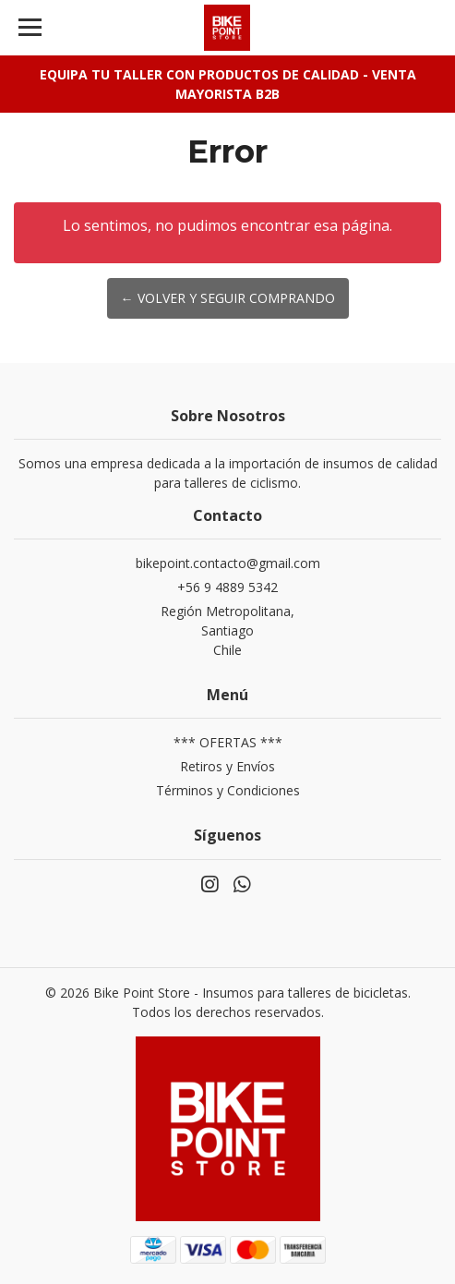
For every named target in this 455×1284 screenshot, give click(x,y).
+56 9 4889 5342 (227, 587)
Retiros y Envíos (227, 766)
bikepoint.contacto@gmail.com (228, 563)
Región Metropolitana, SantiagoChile (227, 630)
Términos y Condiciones (228, 790)
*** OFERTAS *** (228, 742)
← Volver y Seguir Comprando (228, 298)
